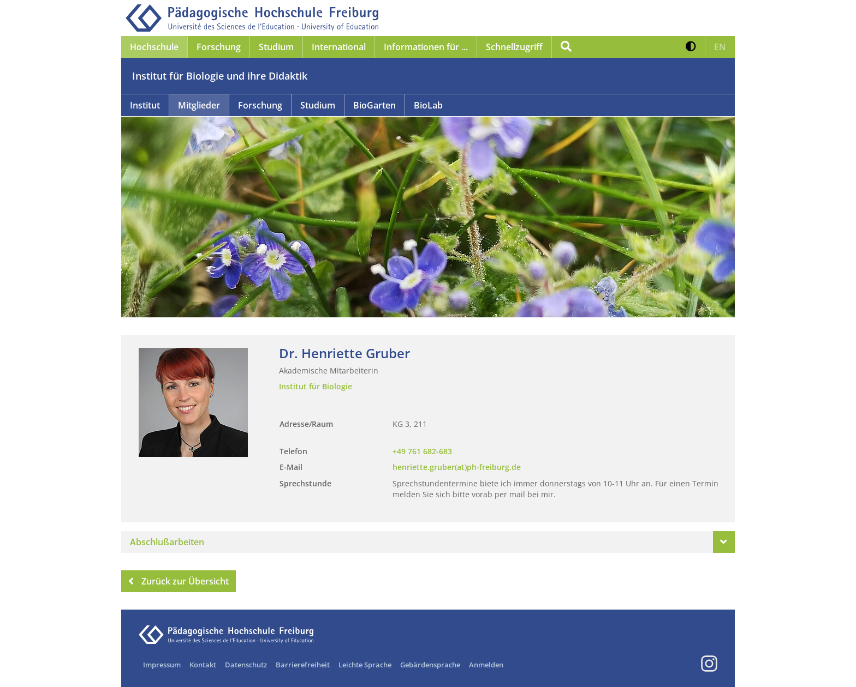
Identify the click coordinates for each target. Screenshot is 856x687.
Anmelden (486, 665)
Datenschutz (246, 665)
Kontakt (202, 665)
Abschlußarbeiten (167, 542)
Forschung (260, 105)
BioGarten (374, 105)
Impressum (162, 665)
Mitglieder (199, 105)
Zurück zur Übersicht (178, 581)
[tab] (428, 542)
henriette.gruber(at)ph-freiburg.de (457, 467)
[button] (691, 47)
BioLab (428, 105)
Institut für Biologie (315, 386)
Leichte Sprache (364, 665)
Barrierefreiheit (303, 665)
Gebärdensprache (430, 665)
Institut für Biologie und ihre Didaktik (219, 75)
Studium (317, 105)
